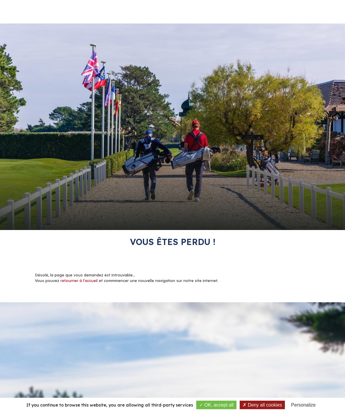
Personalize (303, 404)
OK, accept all (216, 404)
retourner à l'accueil (79, 280)
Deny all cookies (262, 404)
